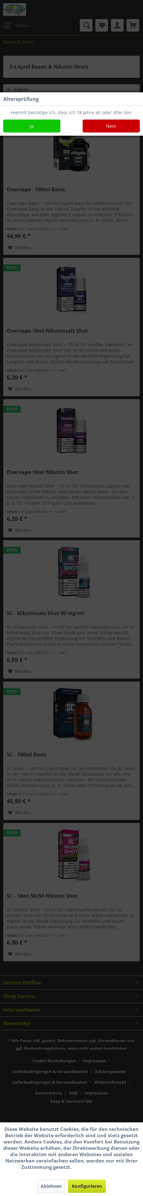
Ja (32, 126)
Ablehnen (51, 1186)
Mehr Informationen (97, 1167)
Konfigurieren (87, 1186)
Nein (111, 126)
